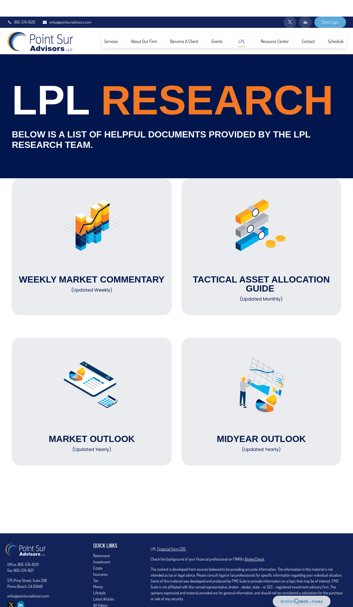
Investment (101, 545)
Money (98, 570)
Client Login (330, 5)
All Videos (100, 588)
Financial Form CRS (171, 532)
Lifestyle (99, 576)
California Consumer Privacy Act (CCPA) (301, 592)
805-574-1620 (21, 5)
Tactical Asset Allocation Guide (261, 272)
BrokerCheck (254, 542)
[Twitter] (289, 5)
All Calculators (103, 594)
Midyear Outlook (261, 426)
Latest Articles (103, 582)
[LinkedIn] (305, 5)
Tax (95, 563)
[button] (111, 24)
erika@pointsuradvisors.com (66, 5)
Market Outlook (92, 426)
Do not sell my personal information (268, 598)
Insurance (100, 557)
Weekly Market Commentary (92, 267)
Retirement (101, 539)
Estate (97, 551)
